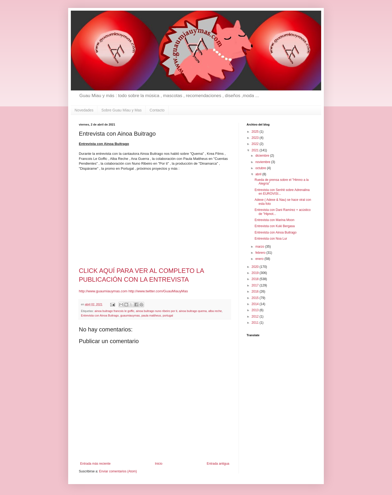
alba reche (215, 311)
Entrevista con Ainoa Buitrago (100, 315)
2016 (256, 291)
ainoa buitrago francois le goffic (114, 311)
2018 (256, 279)
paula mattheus (151, 315)
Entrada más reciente (95, 463)
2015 (256, 298)
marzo (260, 246)
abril (258, 174)
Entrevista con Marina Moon (274, 220)
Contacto (157, 110)
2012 (256, 316)
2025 (256, 132)
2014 (256, 304)
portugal (168, 315)
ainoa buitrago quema (193, 311)
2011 (256, 323)
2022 (256, 144)
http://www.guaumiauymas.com (103, 291)
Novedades (84, 110)
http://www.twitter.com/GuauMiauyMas (158, 291)
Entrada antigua (218, 463)
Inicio (158, 463)
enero (259, 259)
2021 (256, 150)
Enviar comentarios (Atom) (118, 471)
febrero (260, 253)
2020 (256, 267)
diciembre (262, 155)
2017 (256, 285)
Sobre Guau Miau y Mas (121, 110)
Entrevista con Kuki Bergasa (275, 226)
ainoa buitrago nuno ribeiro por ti (156, 311)
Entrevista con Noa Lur (271, 238)
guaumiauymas (130, 315)
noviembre (263, 162)
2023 (256, 138)
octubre (261, 168)
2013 (256, 310)
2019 (256, 273)
